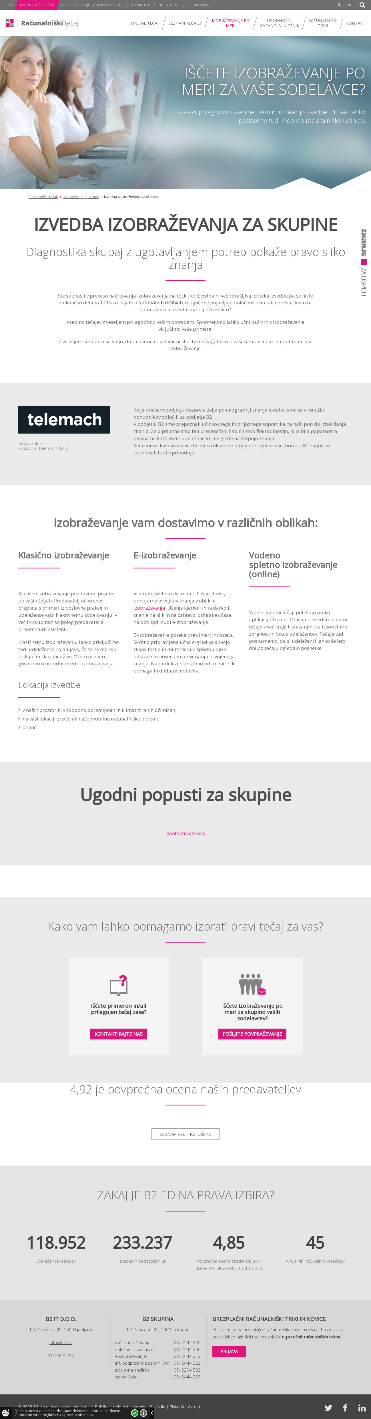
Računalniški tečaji (43, 196)
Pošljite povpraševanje (252, 1034)
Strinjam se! (134, 1413)
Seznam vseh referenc (185, 1134)
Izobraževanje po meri (81, 196)
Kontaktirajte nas (185, 833)
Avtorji (194, 1406)
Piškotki (176, 1406)
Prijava (229, 1351)
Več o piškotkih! (143, 1413)
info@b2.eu (60, 1342)
